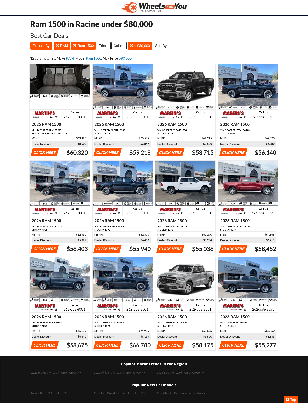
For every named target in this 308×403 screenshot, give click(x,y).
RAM (62, 46)
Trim (103, 46)
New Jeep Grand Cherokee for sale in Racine (121, 393)
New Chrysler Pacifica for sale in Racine (181, 393)
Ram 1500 (83, 46)
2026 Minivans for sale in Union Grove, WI (120, 372)
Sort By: (162, 46)
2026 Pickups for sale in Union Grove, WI (56, 372)
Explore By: (41, 46)
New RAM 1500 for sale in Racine (51, 393)
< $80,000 (140, 46)
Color (119, 46)
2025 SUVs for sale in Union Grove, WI (181, 372)
